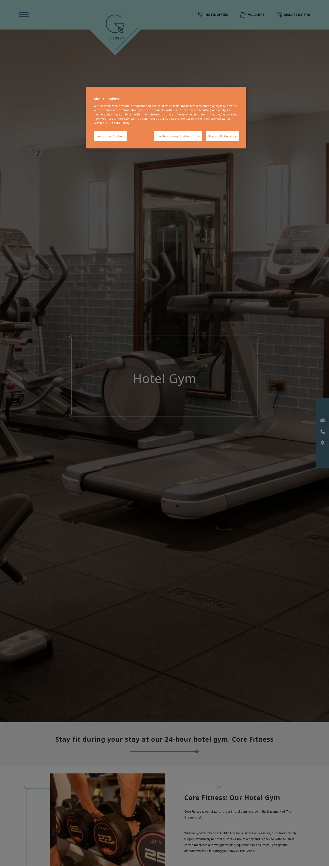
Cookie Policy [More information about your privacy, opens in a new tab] (120, 123)
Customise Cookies (110, 136)
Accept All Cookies (222, 136)
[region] (166, 117)
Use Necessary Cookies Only (178, 136)
